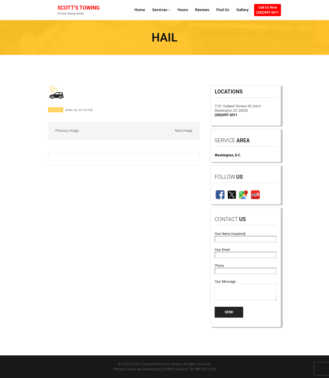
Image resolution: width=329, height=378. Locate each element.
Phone (246, 268)
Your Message (246, 290)
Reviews (202, 10)
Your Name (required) (246, 236)
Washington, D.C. (228, 155)
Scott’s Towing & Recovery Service (156, 364)
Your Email (246, 252)
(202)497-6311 (226, 115)
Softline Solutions (175, 369)
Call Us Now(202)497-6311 (267, 9)
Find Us (222, 10)
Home (139, 10)
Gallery (242, 10)
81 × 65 (55, 110)
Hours (183, 10)
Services (159, 10)
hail (90, 110)
